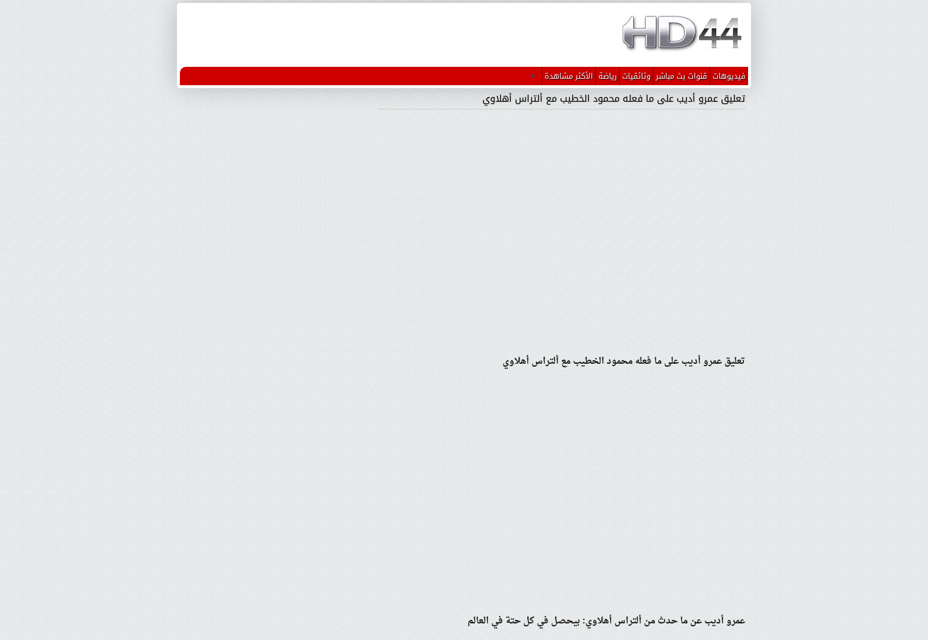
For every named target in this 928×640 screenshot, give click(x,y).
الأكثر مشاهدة (568, 76)
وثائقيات (636, 76)
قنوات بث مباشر (681, 76)
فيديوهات (729, 76)
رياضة (607, 76)
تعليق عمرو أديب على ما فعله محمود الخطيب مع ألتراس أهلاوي (613, 98)
